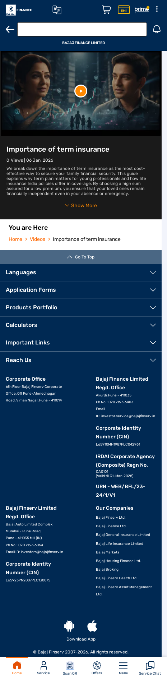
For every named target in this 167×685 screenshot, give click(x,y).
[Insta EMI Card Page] (124, 10)
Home (17, 668)
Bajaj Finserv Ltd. (111, 517)
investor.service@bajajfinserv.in (128, 416)
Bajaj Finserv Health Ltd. (117, 578)
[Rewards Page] (142, 10)
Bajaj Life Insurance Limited (119, 544)
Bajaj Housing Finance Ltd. (118, 561)
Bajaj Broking (107, 569)
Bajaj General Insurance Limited (123, 535)
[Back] (10, 29)
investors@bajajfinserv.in (42, 552)
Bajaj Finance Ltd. (111, 526)
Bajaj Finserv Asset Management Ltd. (124, 590)
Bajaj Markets (107, 552)
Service (43, 668)
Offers (97, 668)
